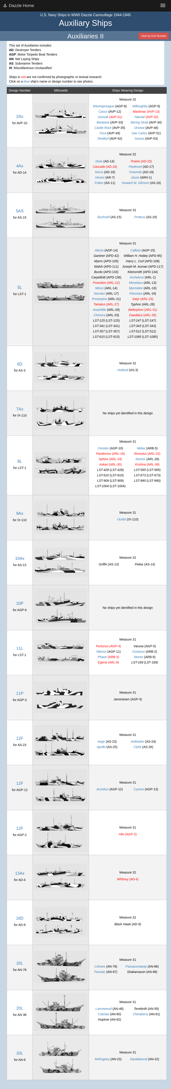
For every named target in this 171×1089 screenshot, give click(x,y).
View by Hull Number (153, 36)
